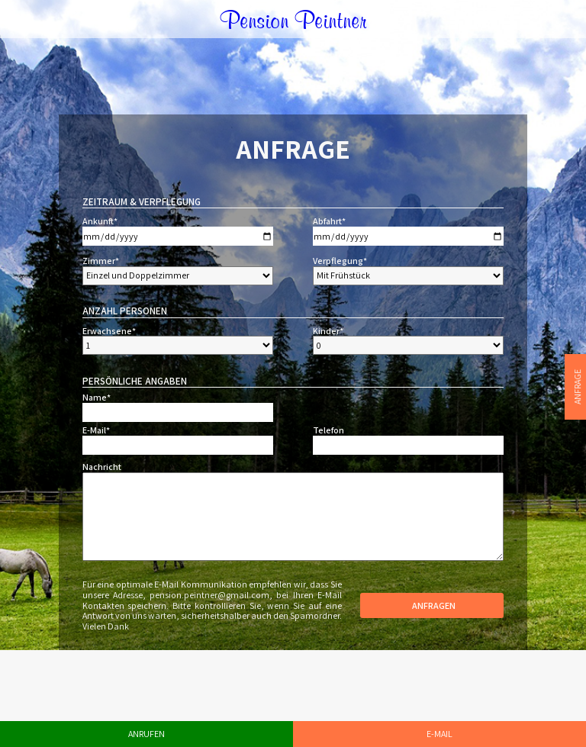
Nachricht (101, 467)
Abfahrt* (329, 221)
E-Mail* (96, 430)
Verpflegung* (340, 261)
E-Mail (439, 733)
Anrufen (146, 733)
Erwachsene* (109, 331)
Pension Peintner (293, 18)
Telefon (328, 430)
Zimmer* (100, 261)
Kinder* (328, 331)
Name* (96, 397)
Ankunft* (100, 221)
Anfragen (432, 605)
